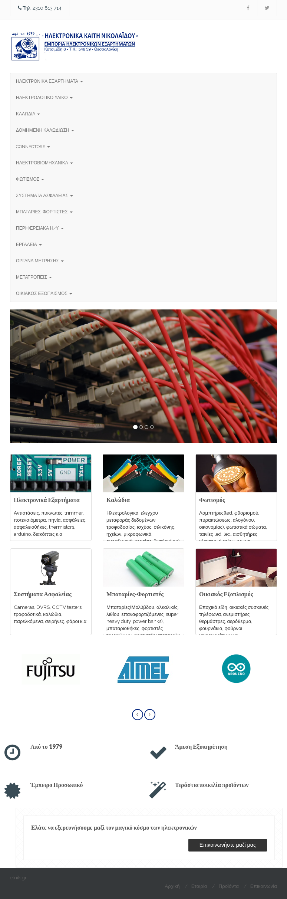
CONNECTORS (33, 146)
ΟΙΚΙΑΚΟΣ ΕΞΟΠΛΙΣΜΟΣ (44, 293)
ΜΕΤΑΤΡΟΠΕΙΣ (34, 277)
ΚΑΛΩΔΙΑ (28, 114)
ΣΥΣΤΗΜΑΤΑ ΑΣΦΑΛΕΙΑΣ (44, 195)
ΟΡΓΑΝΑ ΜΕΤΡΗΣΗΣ (40, 260)
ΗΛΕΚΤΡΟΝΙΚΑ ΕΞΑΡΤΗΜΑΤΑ (49, 81)
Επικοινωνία (263, 886)
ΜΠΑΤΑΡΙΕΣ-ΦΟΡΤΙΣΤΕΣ (44, 211)
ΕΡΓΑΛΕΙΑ (29, 244)
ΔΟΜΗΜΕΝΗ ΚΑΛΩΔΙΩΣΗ (45, 130)
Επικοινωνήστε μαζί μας (227, 845)
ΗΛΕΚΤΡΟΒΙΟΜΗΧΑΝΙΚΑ (44, 162)
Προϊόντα (229, 886)
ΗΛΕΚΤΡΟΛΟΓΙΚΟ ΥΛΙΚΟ (44, 97)
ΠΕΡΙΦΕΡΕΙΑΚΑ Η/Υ (40, 228)
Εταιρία (199, 886)
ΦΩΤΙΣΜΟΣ (30, 179)
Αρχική (172, 886)
